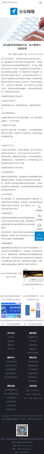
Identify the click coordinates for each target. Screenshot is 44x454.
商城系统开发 (33, 337)
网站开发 (14, 96)
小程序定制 (33, 345)
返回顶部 (39, 236)
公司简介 (11, 337)
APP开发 (33, 341)
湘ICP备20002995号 (35, 419)
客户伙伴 (11, 349)
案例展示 (11, 345)
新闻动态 (11, 341)
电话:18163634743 (9, 2)
